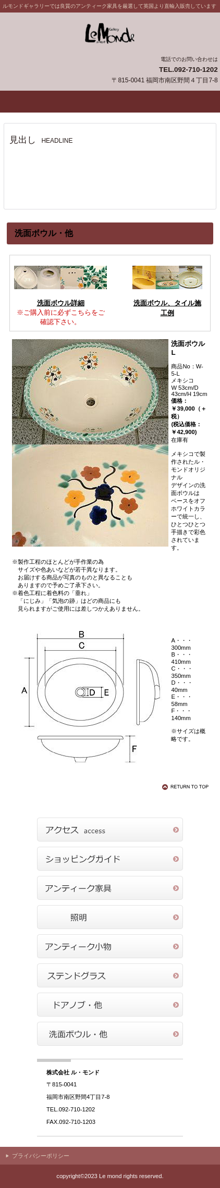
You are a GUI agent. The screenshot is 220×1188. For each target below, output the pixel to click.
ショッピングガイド (110, 859)
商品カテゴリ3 (110, 946)
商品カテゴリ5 (110, 1005)
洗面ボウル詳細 (60, 303)
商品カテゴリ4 (110, 975)
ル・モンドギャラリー (110, 33)
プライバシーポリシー (40, 1156)
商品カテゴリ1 (110, 888)
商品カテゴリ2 (110, 917)
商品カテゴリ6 (110, 1034)
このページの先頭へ (187, 786)
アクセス (110, 829)
